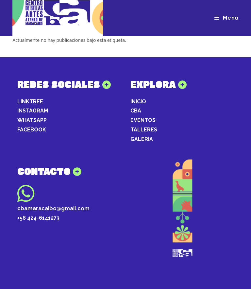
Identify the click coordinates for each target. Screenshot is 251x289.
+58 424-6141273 (38, 218)
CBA (135, 111)
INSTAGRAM (32, 111)
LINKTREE (30, 101)
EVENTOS (143, 120)
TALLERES (143, 130)
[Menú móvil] (226, 18)
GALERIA (141, 139)
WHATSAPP (32, 120)
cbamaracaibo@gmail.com (53, 208)
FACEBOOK (31, 130)
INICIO (138, 101)
